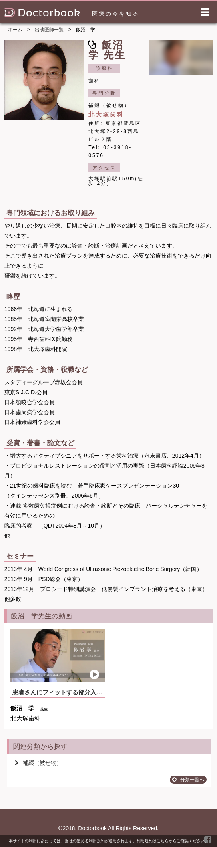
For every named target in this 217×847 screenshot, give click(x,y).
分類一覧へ (188, 779)
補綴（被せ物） (38, 763)
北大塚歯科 (106, 114)
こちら (163, 841)
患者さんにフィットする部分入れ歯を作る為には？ (81, 692)
